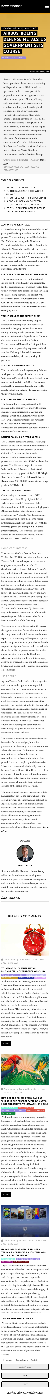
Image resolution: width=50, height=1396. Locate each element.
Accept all (25, 1366)
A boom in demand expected (24, 201)
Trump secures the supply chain (26, 198)
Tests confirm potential (22, 211)
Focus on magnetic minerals (24, 204)
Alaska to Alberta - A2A (21, 187)
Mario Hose (25, 865)
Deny (25, 1384)
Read (6, 1043)
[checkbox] (2, 1360)
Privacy (20, 1391)
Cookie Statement (34, 1391)
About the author (10, 896)
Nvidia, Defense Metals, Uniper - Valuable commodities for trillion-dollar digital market (23, 1252)
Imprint (11, 1391)
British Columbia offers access (26, 208)
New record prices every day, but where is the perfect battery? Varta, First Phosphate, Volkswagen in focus (25, 1101)
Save (25, 1375)
